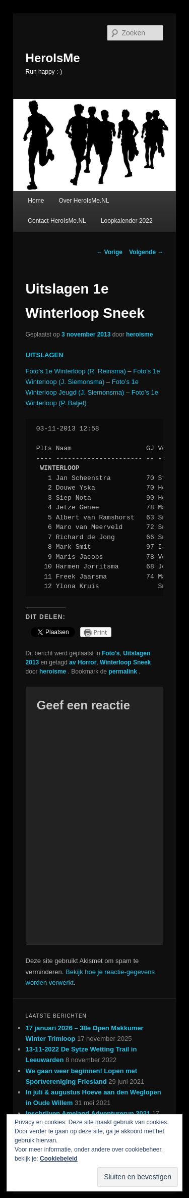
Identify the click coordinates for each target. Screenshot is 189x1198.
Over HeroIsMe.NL (83, 200)
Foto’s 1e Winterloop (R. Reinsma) (76, 371)
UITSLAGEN (45, 355)
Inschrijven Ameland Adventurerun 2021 (88, 1113)
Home (36, 200)
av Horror (82, 662)
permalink (123, 671)
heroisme (139, 334)
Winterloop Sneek (125, 662)
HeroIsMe (53, 58)
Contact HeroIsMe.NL (57, 220)
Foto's (111, 653)
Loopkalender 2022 (127, 220)
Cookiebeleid (59, 1158)
